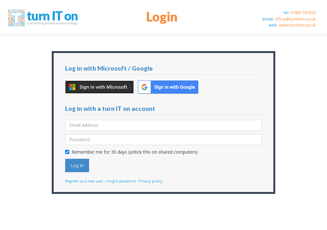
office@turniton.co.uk (295, 19)
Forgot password (121, 181)
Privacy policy (151, 181)
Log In (77, 165)
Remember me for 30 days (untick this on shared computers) (131, 152)
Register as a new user (84, 181)
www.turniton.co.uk (297, 25)
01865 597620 (303, 12)
